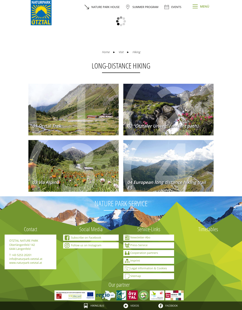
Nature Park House (102, 7)
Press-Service (136, 245)
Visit (121, 52)
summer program (141, 7)
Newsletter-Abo (137, 237)
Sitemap (133, 276)
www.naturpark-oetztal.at (25, 263)
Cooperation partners (141, 253)
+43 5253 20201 (22, 255)
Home (106, 52)
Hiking (136, 52)
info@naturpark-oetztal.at (25, 259)
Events (172, 7)
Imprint (132, 260)
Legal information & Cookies (146, 268)
